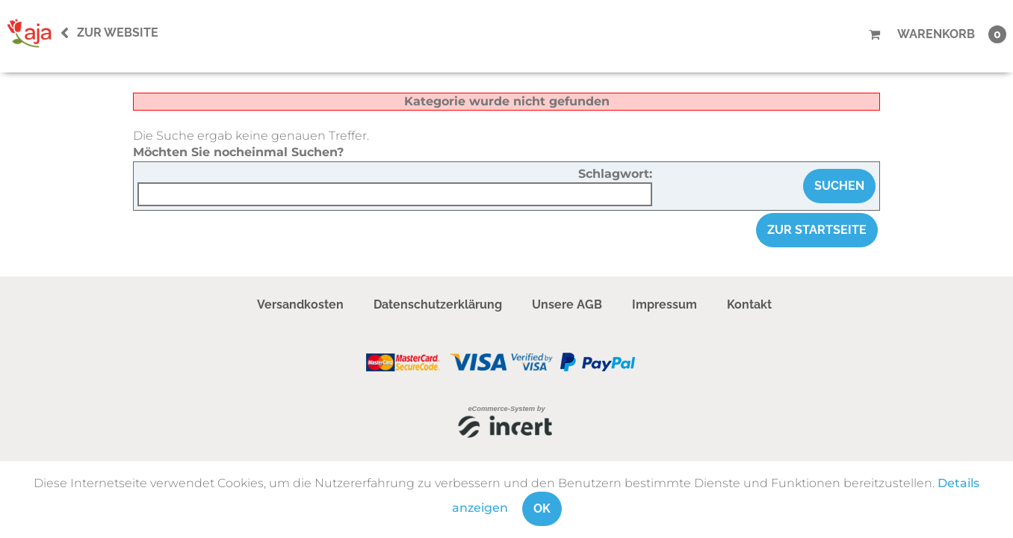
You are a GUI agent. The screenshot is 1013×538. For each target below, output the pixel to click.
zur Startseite (817, 230)
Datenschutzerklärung (438, 304)
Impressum (664, 304)
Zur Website (117, 32)
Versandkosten (300, 304)
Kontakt (749, 304)
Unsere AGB (567, 304)
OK (542, 508)
